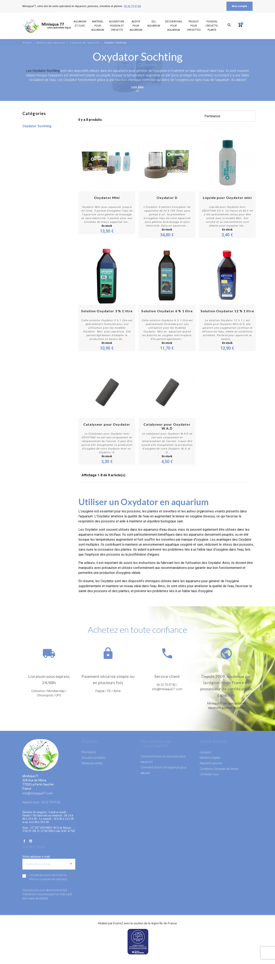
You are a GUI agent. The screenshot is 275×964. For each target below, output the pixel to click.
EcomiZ (118, 923)
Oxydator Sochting (36, 126)
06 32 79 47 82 (132, 6)
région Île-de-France (164, 923)
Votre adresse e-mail (36, 856)
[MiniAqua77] (50, 26)
